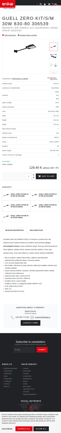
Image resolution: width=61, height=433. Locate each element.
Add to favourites (10, 35)
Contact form (30, 323)
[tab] (14, 230)
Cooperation (8, 379)
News (6, 376)
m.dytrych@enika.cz (42, 317)
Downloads (26, 371)
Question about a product (28, 35)
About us (7, 386)
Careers (25, 368)
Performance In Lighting (20, 79)
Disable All (24, 429)
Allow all (41, 429)
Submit (42, 350)
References (8, 373)
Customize (7, 429)
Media (25, 384)
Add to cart (46, 176)
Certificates (7, 381)
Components (8, 371)
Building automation (10, 368)
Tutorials (26, 373)
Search (25, 381)
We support (27, 386)
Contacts (7, 384)
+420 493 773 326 (22, 317)
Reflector (12, 8)
